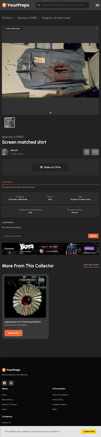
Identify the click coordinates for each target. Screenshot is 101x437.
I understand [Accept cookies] (88, 431)
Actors (4, 409)
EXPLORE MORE (91, 265)
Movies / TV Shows (9, 404)
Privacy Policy (57, 400)
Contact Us (6, 423)
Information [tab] (7, 182)
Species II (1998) (12, 137)
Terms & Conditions (60, 395)
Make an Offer (50, 167)
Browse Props (7, 400)
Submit (93, 236)
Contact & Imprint (59, 404)
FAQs (54, 409)
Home (4, 395)
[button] (50, 112)
